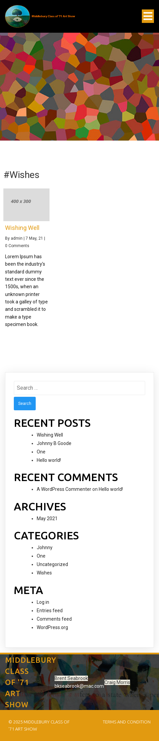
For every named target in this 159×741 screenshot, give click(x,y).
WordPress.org (52, 627)
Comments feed (54, 619)
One (41, 451)
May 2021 (47, 518)
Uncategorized (52, 564)
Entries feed (50, 610)
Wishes (44, 572)
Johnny (45, 547)
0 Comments (17, 245)
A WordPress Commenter (64, 489)
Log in (43, 602)
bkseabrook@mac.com (79, 686)
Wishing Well (50, 435)
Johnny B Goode (54, 443)
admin (17, 238)
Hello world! (49, 460)
